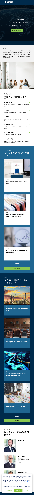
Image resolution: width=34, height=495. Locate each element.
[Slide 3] (18, 43)
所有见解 (17, 420)
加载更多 (17, 264)
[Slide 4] (21, 43)
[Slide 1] (12, 43)
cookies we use (20, 481)
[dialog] (17, 483)
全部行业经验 (17, 268)
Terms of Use (26, 481)
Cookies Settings (9, 490)
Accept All (18, 490)
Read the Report (17, 30)
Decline (26, 490)
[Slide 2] (15, 43)
